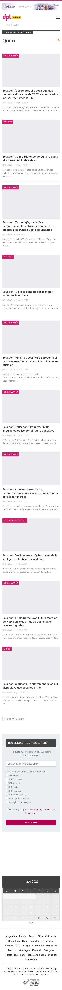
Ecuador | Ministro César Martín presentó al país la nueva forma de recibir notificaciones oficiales (30, 361)
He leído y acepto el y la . (31, 811)
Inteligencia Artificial (15, 520)
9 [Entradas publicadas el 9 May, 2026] (47, 901)
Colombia (50, 936)
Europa (26, 945)
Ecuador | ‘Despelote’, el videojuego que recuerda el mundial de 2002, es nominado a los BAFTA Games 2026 (30, 94)
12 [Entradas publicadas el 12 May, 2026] (15, 907)
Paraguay (48, 950)
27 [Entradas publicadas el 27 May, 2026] (23, 918)
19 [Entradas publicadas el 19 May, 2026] (15, 912)
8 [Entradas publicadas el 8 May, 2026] (39, 901)
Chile (40, 936)
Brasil (32, 936)
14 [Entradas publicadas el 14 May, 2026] (31, 907)
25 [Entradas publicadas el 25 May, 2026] (6, 918)
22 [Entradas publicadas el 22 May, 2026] (39, 912)
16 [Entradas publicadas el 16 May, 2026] (47, 907)
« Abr (30, 922)
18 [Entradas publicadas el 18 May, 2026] (6, 912)
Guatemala (38, 945)
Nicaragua (24, 950)
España (9, 945)
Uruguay (52, 955)
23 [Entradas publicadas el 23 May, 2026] (47, 912)
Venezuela (31, 959)
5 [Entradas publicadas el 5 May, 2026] (14, 901)
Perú (22, 955)
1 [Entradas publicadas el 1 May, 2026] (39, 896)
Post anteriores (14, 719)
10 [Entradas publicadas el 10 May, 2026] (55, 901)
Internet (8, 257)
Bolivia (22, 936)
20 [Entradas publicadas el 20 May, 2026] (23, 912)
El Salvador (47, 941)
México (12, 950)
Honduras (51, 945)
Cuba (25, 941)
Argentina (11, 936)
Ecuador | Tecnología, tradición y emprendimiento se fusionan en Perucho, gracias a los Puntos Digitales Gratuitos (28, 226)
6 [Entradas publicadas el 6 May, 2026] (22, 901)
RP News (8, 121)
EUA (17, 945)
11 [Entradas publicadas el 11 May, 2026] (6, 907)
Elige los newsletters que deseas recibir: (26, 771)
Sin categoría (11, 55)
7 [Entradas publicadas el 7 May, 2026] (31, 901)
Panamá (36, 950)
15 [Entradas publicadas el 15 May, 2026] (39, 907)
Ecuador (34, 941)
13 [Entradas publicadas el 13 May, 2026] (23, 907)
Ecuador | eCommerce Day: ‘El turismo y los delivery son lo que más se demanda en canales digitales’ (29, 621)
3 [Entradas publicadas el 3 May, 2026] (55, 896)
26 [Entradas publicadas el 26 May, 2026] (15, 918)
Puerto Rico (11, 955)
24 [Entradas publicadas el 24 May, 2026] (55, 912)
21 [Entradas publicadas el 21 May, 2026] (31, 912)
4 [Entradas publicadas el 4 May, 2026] (6, 901)
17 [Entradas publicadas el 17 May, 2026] (55, 907)
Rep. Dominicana (36, 955)
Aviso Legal (35, 809)
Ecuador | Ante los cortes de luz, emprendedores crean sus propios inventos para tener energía (30, 493)
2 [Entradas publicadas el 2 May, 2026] (47, 896)
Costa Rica (14, 941)
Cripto (7, 649)
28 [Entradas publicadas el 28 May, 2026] (31, 918)
